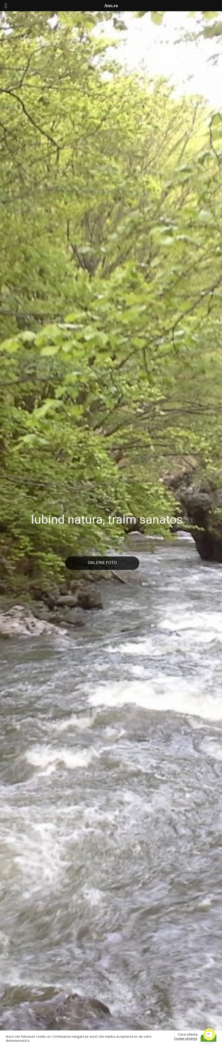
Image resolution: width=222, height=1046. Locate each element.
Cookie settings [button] (185, 1038)
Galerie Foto (102, 562)
